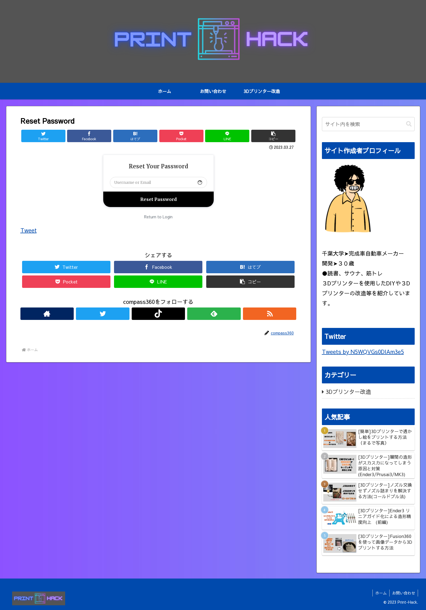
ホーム (380, 593)
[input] (368, 124)
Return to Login (158, 216)
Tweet (28, 228)
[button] (409, 124)
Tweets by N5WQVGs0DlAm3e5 (363, 351)
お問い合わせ (403, 593)
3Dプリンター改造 (348, 391)
